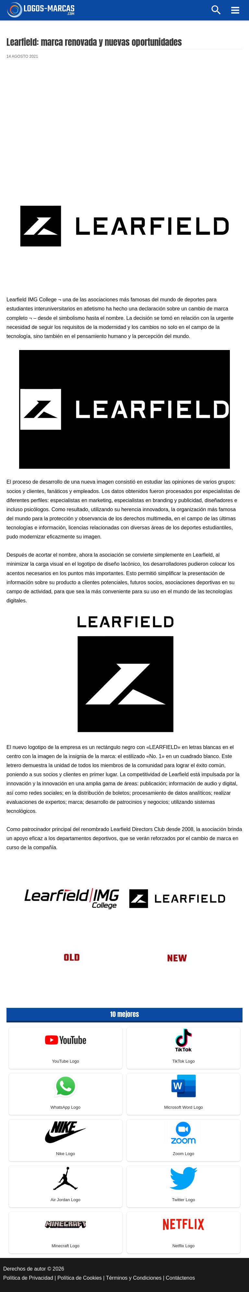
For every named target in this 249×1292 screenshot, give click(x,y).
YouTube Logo (65, 1061)
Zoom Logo (183, 1153)
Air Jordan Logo (65, 1199)
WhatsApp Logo (66, 1107)
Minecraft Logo (65, 1245)
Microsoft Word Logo (183, 1107)
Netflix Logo (183, 1245)
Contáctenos (180, 1278)
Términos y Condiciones (134, 1278)
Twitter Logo (183, 1199)
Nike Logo (65, 1153)
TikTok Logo (183, 1061)
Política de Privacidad (28, 1278)
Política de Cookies (79, 1278)
